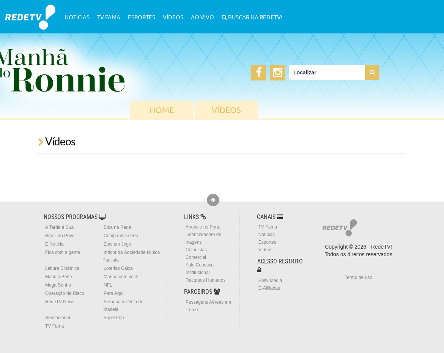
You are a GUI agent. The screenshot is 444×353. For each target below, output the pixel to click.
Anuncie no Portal (204, 227)
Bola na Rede (117, 227)
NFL (108, 285)
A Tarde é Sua (59, 227)
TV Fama (108, 16)
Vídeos (173, 16)
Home (162, 110)
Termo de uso (358, 277)
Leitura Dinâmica (62, 268)
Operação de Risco (64, 293)
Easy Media (270, 280)
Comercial (196, 257)
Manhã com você (121, 276)
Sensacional (57, 317)
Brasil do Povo (59, 235)
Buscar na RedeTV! (254, 16)
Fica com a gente (62, 252)
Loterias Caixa (118, 268)
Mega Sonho (58, 285)
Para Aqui (113, 293)
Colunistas (196, 249)
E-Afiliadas (269, 288)
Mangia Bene (58, 276)
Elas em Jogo (117, 244)
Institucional (197, 272)
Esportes (141, 16)
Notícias (77, 16)
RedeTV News (59, 301)
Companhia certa (121, 235)
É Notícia (54, 244)
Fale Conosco (200, 265)
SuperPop (114, 317)
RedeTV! (30, 12)
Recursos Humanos (205, 280)
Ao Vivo (202, 16)
